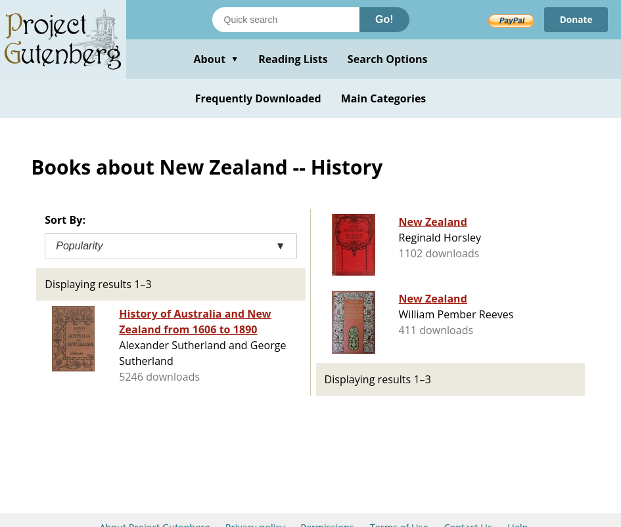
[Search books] (285, 19)
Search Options (388, 59)
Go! (384, 19)
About (216, 59)
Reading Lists (293, 59)
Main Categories (383, 98)
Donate (575, 19)
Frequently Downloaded (258, 98)
